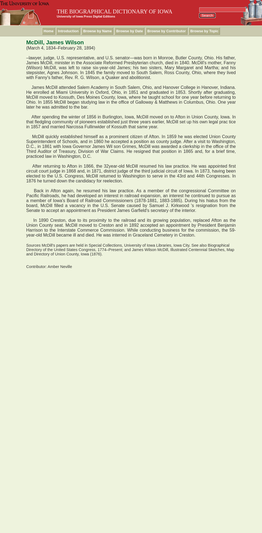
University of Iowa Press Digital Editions (86, 16)
